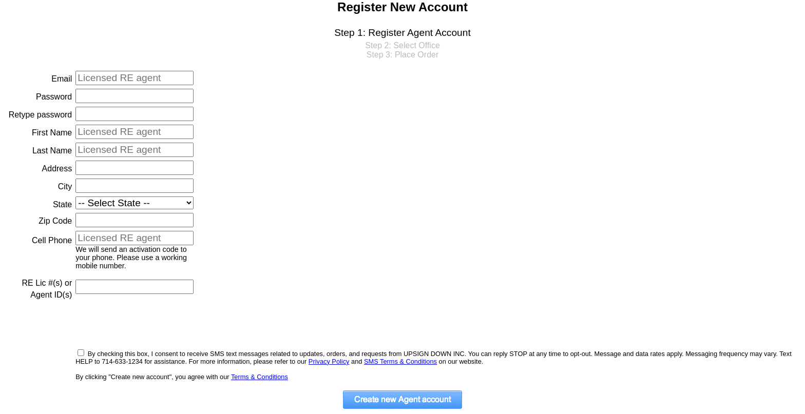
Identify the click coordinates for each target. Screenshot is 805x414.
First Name (52, 132)
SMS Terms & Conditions (400, 361)
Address (57, 168)
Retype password (40, 114)
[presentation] (153, 324)
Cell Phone (52, 240)
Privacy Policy (329, 361)
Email (61, 78)
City (65, 186)
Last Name (52, 150)
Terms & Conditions (259, 377)
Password (54, 96)
